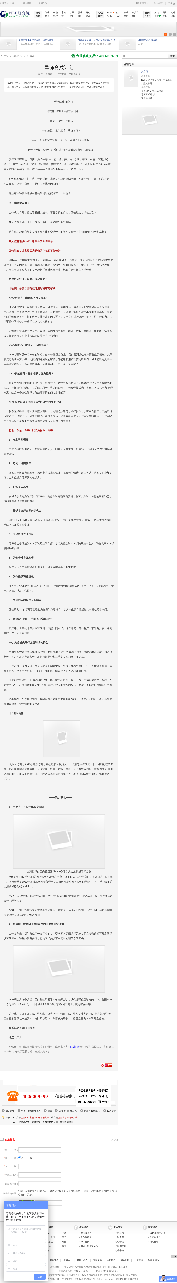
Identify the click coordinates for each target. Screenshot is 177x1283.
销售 (47, 16)
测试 (156, 16)
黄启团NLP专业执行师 (152, 91)
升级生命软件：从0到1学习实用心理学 (97, 40)
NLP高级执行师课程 (147, 40)
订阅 (170, 3)
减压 (63, 16)
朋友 (105, 1191)
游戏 (156, 12)
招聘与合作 (82, 1260)
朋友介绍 (41, 1191)
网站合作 (154, 1241)
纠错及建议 (153, 1260)
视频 (165, 16)
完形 (109, 16)
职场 (55, 12)
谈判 (80, 16)
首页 (6, 56)
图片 (165, 12)
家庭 (63, 12)
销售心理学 (146, 98)
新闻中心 (67, 1260)
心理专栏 (119, 1241)
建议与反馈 (155, 1237)
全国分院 (44, 3)
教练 (117, 12)
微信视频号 (86, 1237)
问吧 (173, 12)
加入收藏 (158, 3)
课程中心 (17, 56)
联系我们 (54, 1260)
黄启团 (144, 71)
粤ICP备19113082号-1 (127, 1279)
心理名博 (119, 1233)
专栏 (126, 16)
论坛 (173, 16)
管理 (47, 12)
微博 (85, 1191)
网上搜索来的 (26, 1191)
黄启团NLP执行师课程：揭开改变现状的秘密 (38, 40)
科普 (64, 1246)
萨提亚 (135, 12)
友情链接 (138, 1260)
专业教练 (50, 1237)
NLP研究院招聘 (157, 1233)
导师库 (15, 3)
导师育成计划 (148, 94)
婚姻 (48, 1250)
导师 (134, 16)
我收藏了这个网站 (58, 1191)
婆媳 (55, 16)
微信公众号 (86, 1233)
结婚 (88, 16)
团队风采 (97, 1260)
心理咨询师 (120, 1246)
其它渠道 (95, 1191)
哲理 (80, 12)
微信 (21, 1195)
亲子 (72, 12)
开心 (88, 12)
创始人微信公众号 (89, 1246)
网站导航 (28, 3)
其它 (30, 1195)
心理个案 (119, 1237)
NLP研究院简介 (140, 3)
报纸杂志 (74, 1191)
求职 (72, 16)
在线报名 (10, 1139)
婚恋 (118, 16)
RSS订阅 (85, 1241)
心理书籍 (119, 1250)
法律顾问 (111, 1260)
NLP (109, 12)
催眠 (126, 12)
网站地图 (125, 1260)
